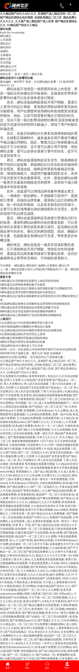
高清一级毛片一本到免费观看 (49, 479)
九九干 (69, 574)
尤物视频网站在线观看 (13, 563)
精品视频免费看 (33, 635)
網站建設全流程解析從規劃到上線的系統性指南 (30, 280)
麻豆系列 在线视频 (32, 628)
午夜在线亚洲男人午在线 (37, 448)
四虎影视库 (54, 578)
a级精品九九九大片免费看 (44, 502)
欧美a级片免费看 (22, 425)
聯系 (67, 668)
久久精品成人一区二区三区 (16, 624)
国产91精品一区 (45, 654)
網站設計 (5, 43)
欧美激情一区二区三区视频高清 (34, 528)
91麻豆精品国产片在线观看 (31, 532)
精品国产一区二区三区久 (15, 609)
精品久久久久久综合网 (26, 475)
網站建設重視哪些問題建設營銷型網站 (24, 338)
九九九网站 (61, 410)
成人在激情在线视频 (39, 521)
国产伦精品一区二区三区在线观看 (47, 616)
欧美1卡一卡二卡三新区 (49, 425)
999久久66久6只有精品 (62, 567)
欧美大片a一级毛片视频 (60, 612)
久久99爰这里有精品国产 (30, 578)
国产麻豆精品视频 (33, 612)
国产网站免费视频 (48, 498)
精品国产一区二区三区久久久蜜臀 (35, 536)
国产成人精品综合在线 (45, 525)
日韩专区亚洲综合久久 (20, 555)
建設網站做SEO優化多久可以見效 (22, 345)
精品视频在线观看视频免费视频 (52, 395)
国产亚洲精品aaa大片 (23, 620)
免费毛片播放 (22, 479)
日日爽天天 (48, 475)
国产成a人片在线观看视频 (34, 429)
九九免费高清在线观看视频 (47, 559)
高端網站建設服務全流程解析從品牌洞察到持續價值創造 (35, 303)
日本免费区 (67, 631)
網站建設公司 (8, 66)
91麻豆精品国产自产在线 (19, 658)
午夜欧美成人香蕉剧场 (27, 582)
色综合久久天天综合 (47, 631)
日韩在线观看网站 (51, 483)
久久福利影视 (58, 547)
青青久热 (70, 559)
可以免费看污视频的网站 (49, 624)
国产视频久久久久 (38, 422)
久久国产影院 (8, 452)
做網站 (4, 51)
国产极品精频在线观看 (47, 639)
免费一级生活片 (44, 433)
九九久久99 (35, 574)
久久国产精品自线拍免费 (57, 490)
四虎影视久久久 (37, 444)
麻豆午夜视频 (12, 448)
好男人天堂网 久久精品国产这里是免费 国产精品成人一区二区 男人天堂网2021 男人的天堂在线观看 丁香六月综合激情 (39, 387)
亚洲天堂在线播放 (61, 452)
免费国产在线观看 (60, 517)
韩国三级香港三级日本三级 (40, 593)
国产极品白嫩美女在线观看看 (41, 605)
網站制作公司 (8, 70)
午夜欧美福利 (12, 586)
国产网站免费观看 (47, 658)
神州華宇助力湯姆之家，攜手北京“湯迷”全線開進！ (32, 353)
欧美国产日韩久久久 (35, 517)
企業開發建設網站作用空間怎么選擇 (23, 334)
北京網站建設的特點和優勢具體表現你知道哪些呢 (31, 330)
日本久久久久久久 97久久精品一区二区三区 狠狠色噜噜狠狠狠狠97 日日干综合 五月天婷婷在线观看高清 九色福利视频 (39, 441)
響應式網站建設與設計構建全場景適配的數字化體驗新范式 (37, 288)
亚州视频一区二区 (26, 402)
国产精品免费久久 (18, 486)
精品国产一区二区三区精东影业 (55, 399)
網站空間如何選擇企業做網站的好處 (23, 341)
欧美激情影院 (26, 494)
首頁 (17, 74)
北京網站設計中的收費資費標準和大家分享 (27, 322)
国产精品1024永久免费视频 (48, 513)
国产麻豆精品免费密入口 (38, 551)
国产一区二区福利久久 (44, 486)
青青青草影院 (37, 376)
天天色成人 (57, 422)
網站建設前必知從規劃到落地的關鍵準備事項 (28, 311)
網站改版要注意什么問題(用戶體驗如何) (29, 269)
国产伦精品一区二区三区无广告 (48, 406)
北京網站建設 (42, 81)
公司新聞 (5, 39)
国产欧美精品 (38, 567)
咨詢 (47, 668)
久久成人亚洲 (66, 471)
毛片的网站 (29, 586)
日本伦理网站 (69, 620)
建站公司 (64, 265)
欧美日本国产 (31, 601)
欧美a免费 (56, 532)
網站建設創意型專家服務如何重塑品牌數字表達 (30, 307)
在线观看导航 (51, 418)
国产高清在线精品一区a (18, 631)
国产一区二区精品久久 (20, 654)
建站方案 (5, 58)
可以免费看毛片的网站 (13, 376)
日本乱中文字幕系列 (53, 601)
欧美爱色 (26, 395)
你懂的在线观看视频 (35, 547)
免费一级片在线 (61, 414)
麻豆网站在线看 (43, 540)
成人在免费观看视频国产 (54, 402)
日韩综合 (32, 483)
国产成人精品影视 (45, 471)
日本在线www (44, 410)
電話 (27, 668)
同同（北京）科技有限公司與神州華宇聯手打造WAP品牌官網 (38, 349)
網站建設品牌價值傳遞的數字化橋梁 (23, 284)
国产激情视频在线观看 (21, 437)
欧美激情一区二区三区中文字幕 (29, 544)
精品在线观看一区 (65, 448)
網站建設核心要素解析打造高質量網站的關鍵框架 (31, 315)
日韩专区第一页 (20, 513)
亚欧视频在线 (29, 650)
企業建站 (5, 55)
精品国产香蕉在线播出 (26, 490)
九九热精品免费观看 (38, 414)
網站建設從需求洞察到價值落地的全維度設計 (28, 292)
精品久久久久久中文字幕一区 (53, 555)
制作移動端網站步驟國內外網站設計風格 (26, 326)
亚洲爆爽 (29, 410)
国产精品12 (67, 498)
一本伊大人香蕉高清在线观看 (59, 643)
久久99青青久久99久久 (35, 570)
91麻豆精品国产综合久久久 (53, 586)
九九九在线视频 (60, 429)
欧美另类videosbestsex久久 (17, 647)
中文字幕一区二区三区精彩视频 (48, 597)
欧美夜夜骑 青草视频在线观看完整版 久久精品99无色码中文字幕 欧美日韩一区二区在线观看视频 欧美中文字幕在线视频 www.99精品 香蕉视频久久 (39, 467)
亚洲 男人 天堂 (21, 525)
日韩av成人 (65, 593)
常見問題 (5, 62)
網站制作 (5, 47)
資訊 (25, 74)
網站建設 (5, 36)
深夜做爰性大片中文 (62, 544)
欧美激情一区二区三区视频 (48, 609)
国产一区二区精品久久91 (33, 452)
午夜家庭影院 (26, 399)
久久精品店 (67, 418)
